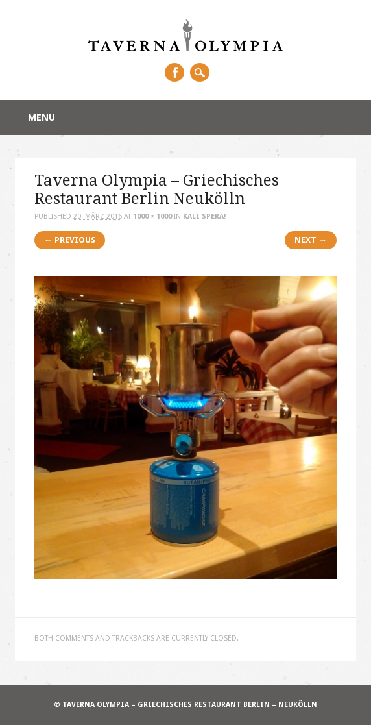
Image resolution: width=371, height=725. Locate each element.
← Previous (69, 240)
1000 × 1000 (152, 216)
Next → (310, 240)
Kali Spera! (204, 216)
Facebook (174, 72)
